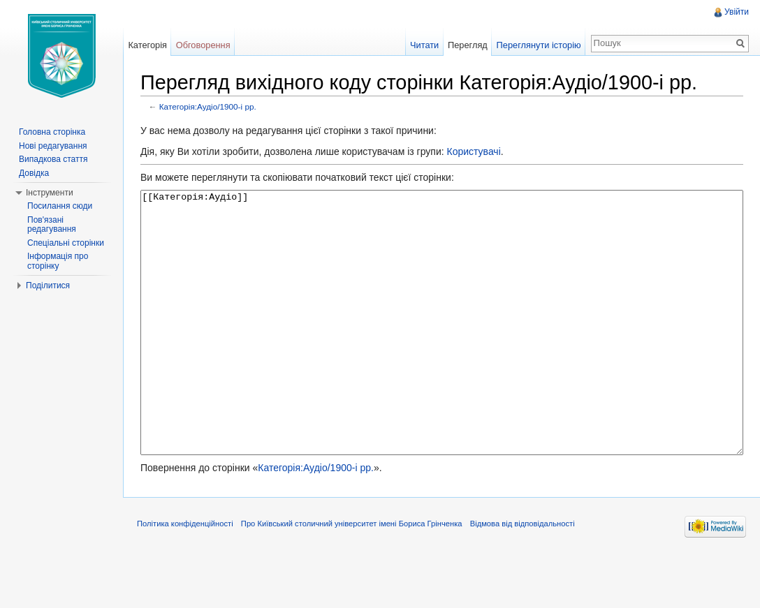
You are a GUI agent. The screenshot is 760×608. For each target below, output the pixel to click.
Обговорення (203, 45)
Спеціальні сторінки (65, 243)
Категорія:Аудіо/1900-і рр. (207, 106)
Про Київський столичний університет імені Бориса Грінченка (351, 576)
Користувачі (473, 151)
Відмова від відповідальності (522, 576)
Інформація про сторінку (57, 261)
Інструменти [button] (49, 193)
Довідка (34, 173)
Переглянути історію (539, 45)
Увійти (736, 12)
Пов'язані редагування (51, 225)
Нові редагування (53, 146)
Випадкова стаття (53, 159)
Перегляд (468, 45)
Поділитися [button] (48, 285)
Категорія (147, 45)
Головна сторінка (52, 132)
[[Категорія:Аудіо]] (441, 348)
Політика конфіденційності (185, 576)
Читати (424, 45)
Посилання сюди (59, 206)
